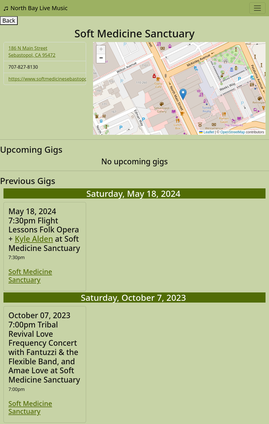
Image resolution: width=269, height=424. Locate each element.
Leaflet (206, 132)
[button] (183, 94)
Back (8, 20)
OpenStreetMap (232, 132)
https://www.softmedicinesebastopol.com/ (54, 79)
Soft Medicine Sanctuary (30, 275)
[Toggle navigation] (257, 8)
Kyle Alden (34, 239)
